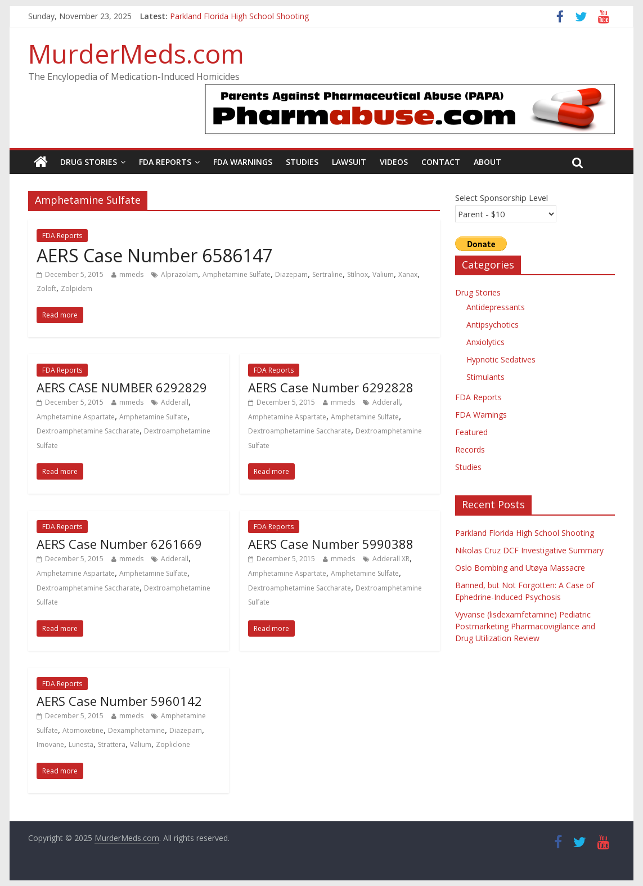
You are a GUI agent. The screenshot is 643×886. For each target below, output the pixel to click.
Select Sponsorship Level (501, 197)
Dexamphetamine (136, 730)
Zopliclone (173, 744)
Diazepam (291, 274)
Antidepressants (495, 307)
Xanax (407, 274)
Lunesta (81, 744)
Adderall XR (391, 558)
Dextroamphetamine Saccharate (88, 431)
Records (470, 449)
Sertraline (327, 274)
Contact (440, 161)
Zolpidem (76, 288)
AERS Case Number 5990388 (330, 543)
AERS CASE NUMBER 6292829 (122, 387)
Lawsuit (349, 161)
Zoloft (46, 288)
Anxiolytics (485, 342)
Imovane (50, 744)
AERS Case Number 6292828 (330, 387)
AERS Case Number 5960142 (119, 700)
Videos (394, 161)
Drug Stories (88, 161)
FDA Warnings (242, 161)
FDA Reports (165, 161)
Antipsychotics (492, 324)
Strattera (111, 744)
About (487, 161)
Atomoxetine (83, 730)
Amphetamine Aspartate (76, 417)
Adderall (174, 402)
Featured (471, 432)
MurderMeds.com (136, 53)
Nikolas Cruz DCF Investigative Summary (529, 550)
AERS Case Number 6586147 (155, 255)
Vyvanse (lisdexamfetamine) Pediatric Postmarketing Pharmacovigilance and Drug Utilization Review (525, 626)
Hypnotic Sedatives (501, 359)
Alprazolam (179, 274)
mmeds (131, 274)
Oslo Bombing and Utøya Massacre (520, 567)
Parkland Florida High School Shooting (239, 16)
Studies (302, 161)
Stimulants (485, 377)
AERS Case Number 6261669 (119, 543)
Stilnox (357, 274)
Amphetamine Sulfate (237, 274)
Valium (383, 274)
